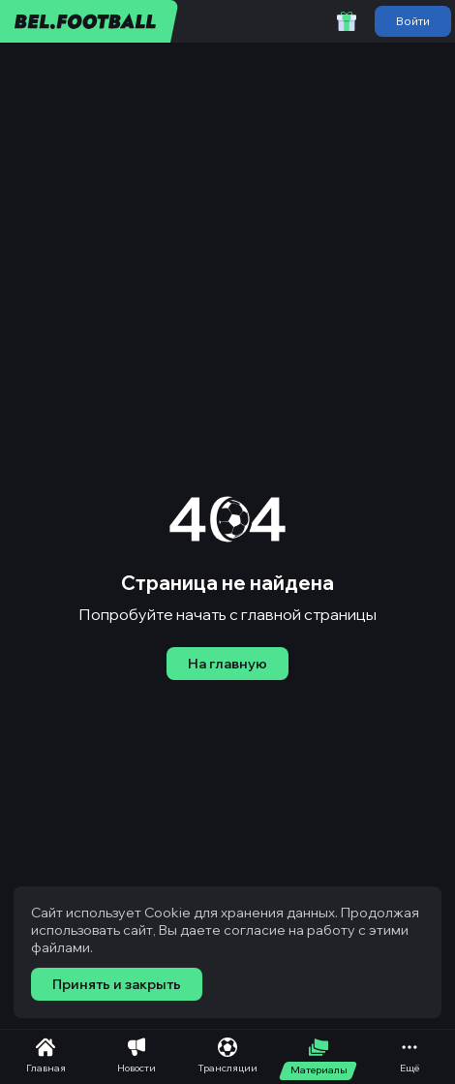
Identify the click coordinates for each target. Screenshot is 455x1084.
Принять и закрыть (116, 984)
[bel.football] (89, 21)
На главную (227, 663)
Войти (413, 21)
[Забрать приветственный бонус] (346, 21)
